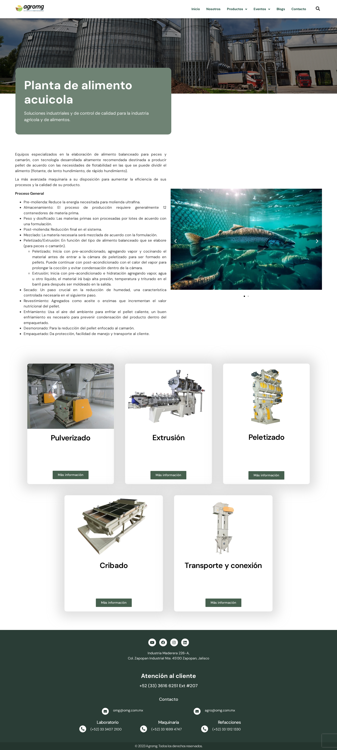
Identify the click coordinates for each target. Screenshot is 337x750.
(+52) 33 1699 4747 (166, 729)
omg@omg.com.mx (128, 710)
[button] (237, 9)
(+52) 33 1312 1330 (226, 729)
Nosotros (213, 9)
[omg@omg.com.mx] (105, 711)
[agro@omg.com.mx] (197, 711)
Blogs (281, 9)
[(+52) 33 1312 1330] (204, 728)
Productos (237, 9)
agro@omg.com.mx (220, 710)
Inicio (195, 9)
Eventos (262, 9)
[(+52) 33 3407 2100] (82, 728)
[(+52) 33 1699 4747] (143, 728)
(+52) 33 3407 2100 (106, 729)
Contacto (298, 9)
